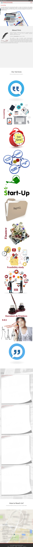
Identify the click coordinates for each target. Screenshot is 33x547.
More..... (2, 465)
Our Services (20, 546)
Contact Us (24, 546)
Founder (16, 546)
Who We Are (12, 546)
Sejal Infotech (21, 545)
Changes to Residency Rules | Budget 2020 (6, 374)
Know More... (3, 406)
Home (8, 546)
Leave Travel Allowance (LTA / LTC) (5, 435)
